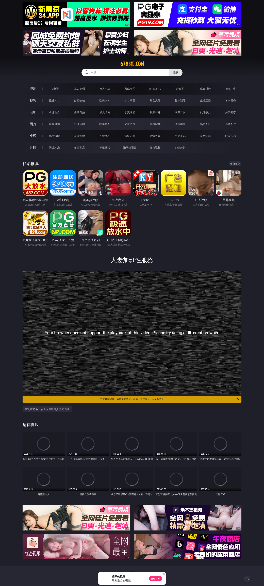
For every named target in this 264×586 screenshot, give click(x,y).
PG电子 (54, 89)
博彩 (33, 88)
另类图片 (230, 124)
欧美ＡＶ (104, 100)
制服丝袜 (155, 112)
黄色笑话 (205, 136)
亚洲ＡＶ (54, 100)
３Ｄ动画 (129, 100)
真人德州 (79, 89)
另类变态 (230, 112)
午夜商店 (79, 147)
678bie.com (132, 64)
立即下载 (155, 578)
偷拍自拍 (79, 112)
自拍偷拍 (79, 100)
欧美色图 (104, 124)
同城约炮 (54, 147)
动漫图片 (129, 124)
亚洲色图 (79, 124)
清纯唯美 (180, 124)
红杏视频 (155, 147)
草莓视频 (104, 147)
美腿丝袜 (155, 124)
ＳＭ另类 (230, 100)
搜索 (175, 72)
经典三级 (180, 112)
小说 (33, 135)
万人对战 (104, 89)
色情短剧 (180, 147)
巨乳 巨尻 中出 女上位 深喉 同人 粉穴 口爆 (47, 409)
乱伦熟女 (205, 112)
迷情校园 (155, 136)
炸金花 (180, 89)
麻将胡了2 (155, 89)
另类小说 (180, 136)
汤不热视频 (130, 147)
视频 (33, 100)
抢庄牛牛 (230, 89)
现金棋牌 (205, 89)
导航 (33, 147)
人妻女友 (104, 136)
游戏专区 (129, 89)
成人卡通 (104, 112)
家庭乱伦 (79, 136)
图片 (33, 124)
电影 (33, 112)
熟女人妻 (155, 100)
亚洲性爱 (54, 112)
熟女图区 (205, 124)
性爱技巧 (230, 136)
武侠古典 (129, 136)
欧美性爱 (129, 112)
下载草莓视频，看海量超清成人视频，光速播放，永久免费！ (170, 399)
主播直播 (205, 100)
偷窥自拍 (54, 124)
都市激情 (54, 136)
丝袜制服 (180, 100)
